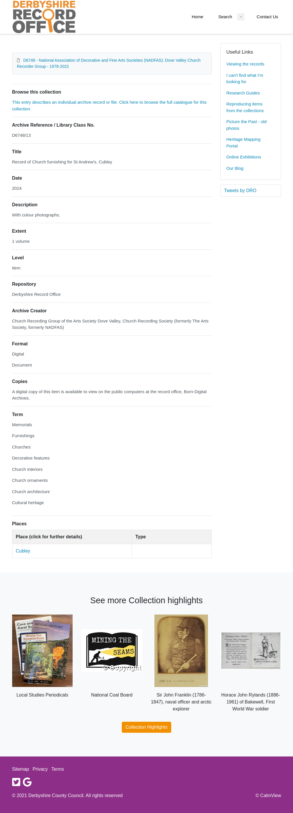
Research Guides (243, 92)
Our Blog (235, 168)
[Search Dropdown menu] (240, 17)
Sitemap (20, 769)
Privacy (40, 769)
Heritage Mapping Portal (243, 142)
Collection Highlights (146, 727)
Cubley (23, 550)
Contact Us (267, 16)
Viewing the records (245, 63)
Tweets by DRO (240, 190)
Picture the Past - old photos (246, 125)
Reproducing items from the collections (245, 107)
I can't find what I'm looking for (244, 78)
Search (225, 16)
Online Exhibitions (243, 156)
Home (197, 16)
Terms (57, 769)
